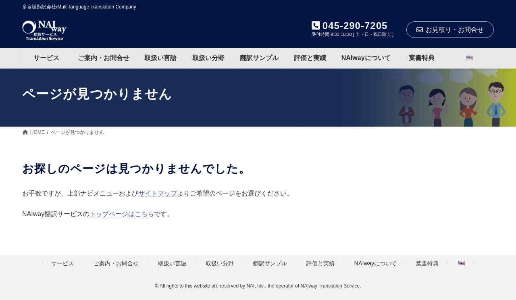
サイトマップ (157, 193)
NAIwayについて (375, 263)
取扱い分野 (220, 263)
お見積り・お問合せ (450, 29)
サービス (62, 263)
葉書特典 (427, 263)
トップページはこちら (121, 213)
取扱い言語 (172, 263)
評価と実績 (320, 263)
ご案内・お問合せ (116, 263)
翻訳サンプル (270, 263)
